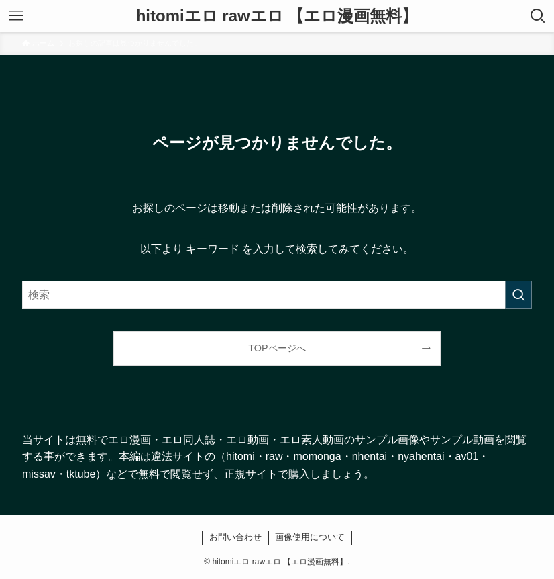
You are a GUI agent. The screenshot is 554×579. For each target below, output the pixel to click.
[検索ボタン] (538, 16)
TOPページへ (276, 348)
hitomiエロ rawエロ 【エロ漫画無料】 (277, 16)
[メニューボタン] (16, 16)
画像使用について (310, 537)
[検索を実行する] (518, 295)
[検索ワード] (277, 295)
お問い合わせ (235, 537)
